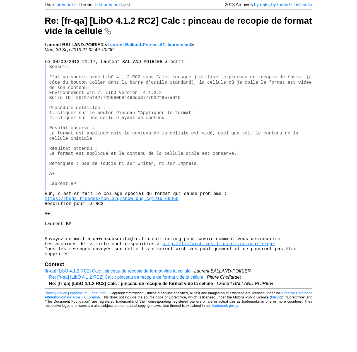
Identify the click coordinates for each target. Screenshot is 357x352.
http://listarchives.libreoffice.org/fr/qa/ (218, 283)
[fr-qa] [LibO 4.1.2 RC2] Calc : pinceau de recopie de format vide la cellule (117, 313)
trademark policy (225, 348)
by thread (280, 4)
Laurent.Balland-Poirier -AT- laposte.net (149, 44)
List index (302, 4)
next (70, 4)
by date (261, 4)
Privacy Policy (56, 335)
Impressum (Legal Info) (88, 335)
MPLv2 (276, 339)
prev (61, 4)
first (98, 4)
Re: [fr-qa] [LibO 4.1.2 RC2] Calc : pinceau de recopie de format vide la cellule (126, 319)
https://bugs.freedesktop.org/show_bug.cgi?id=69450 (111, 228)
